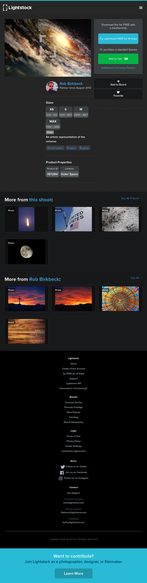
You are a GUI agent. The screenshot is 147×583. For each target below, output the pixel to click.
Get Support (73, 492)
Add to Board (118, 83)
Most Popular (73, 412)
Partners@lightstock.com (73, 512)
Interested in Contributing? (73, 388)
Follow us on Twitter (76, 466)
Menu (141, 8)
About (73, 363)
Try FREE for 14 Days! (73, 373)
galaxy (84, 148)
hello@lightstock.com (74, 522)
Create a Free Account (73, 368)
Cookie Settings (73, 446)
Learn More (73, 573)
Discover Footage (73, 407)
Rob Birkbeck (71, 83)
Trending (73, 417)
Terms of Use (73, 436)
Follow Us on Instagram (76, 478)
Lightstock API (73, 383)
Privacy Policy (74, 441)
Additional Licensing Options (118, 68)
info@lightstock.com (73, 502)
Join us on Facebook (76, 472)
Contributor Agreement (73, 451)
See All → (136, 278)
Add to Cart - (118, 59)
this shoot (40, 199)
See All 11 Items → (131, 198)
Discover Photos (73, 402)
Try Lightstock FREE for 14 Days (118, 39)
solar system (55, 148)
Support (73, 378)
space (71, 148)
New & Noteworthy (73, 422)
